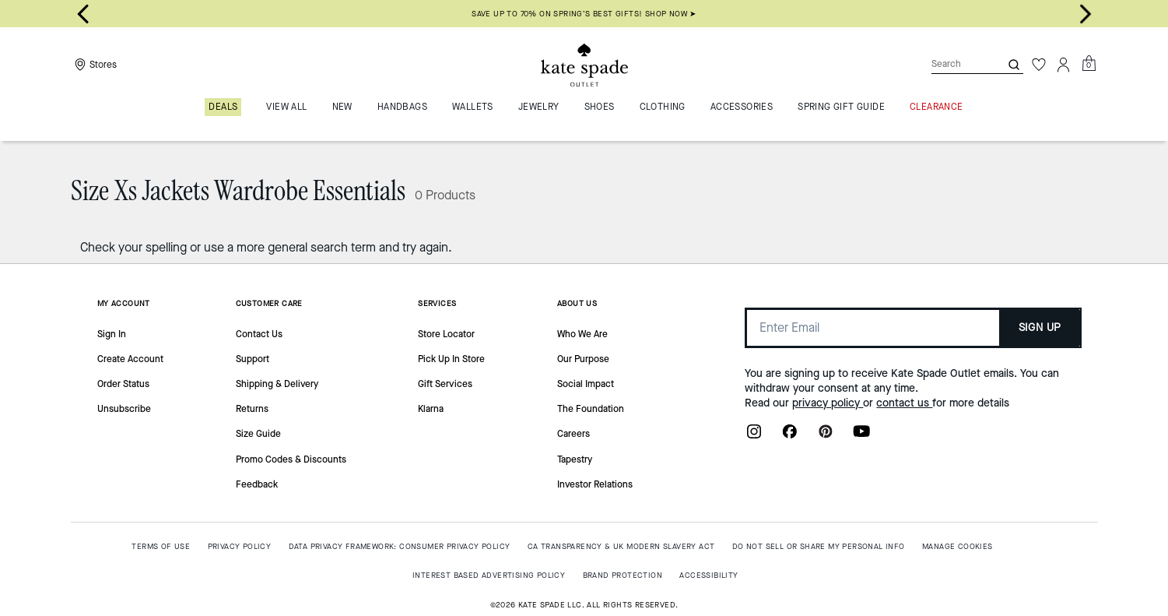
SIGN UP (1040, 327)
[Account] (1063, 64)
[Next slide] (1085, 14)
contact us (904, 403)
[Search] (953, 64)
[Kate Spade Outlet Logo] (584, 64)
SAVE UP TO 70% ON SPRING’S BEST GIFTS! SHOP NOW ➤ (584, 14)
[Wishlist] (1038, 64)
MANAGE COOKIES (957, 546)
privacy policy (827, 403)
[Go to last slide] (83, 14)
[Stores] (94, 64)
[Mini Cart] (1088, 63)
